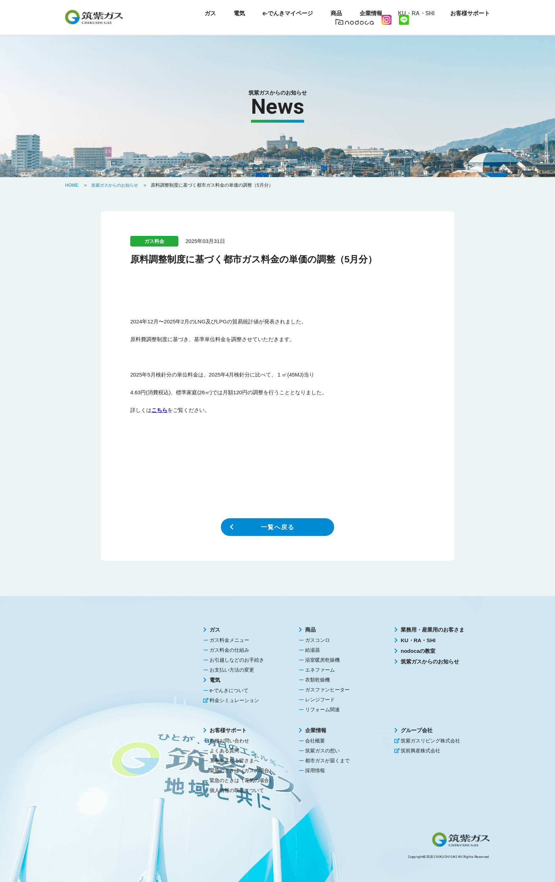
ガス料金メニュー (229, 640)
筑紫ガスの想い (322, 750)
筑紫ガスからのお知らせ (430, 661)
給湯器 (312, 650)
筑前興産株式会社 (420, 750)
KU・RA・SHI (414, 14)
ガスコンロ (317, 640)
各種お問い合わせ (229, 741)
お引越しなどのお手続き (237, 660)
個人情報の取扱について (237, 790)
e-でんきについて (229, 690)
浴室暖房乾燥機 (322, 660)
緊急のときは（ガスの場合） (242, 770)
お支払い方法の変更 (232, 670)
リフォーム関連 (322, 709)
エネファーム (320, 670)
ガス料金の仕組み (229, 650)
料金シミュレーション (234, 700)
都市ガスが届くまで (327, 760)
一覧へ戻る (277, 527)
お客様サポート (228, 730)
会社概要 (315, 741)
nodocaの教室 (418, 651)
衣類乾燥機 (317, 680)
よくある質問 (224, 750)
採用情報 (315, 770)
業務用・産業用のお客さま (432, 630)
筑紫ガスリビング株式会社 (430, 741)
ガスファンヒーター (327, 689)
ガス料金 (154, 241)
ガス (215, 630)
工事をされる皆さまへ (234, 760)
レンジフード (320, 699)
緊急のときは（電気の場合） (242, 780)
